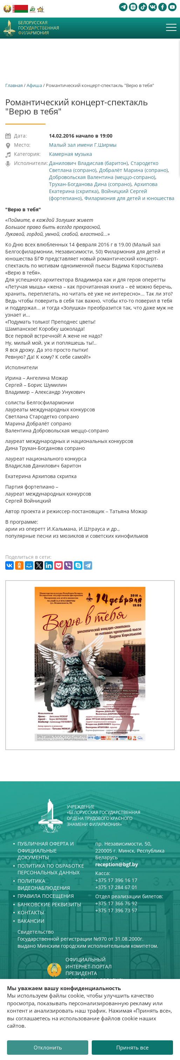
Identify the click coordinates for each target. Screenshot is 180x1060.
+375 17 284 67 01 (116, 887)
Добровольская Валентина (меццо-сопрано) (102, 177)
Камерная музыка (70, 154)
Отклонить (48, 1047)
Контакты (31, 912)
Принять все (132, 1047)
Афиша (34, 85)
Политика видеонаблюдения (44, 884)
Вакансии (31, 920)
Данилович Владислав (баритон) (88, 163)
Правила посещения (46, 896)
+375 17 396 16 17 (116, 880)
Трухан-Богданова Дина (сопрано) (90, 184)
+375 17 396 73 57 (116, 910)
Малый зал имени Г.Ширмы (83, 144)
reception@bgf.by (116, 864)
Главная (14, 85)
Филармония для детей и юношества (129, 198)
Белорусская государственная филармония (38, 27)
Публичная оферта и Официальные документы (46, 850)
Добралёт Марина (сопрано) (133, 170)
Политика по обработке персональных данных (51, 869)
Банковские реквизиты (49, 904)
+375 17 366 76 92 (116, 903)
